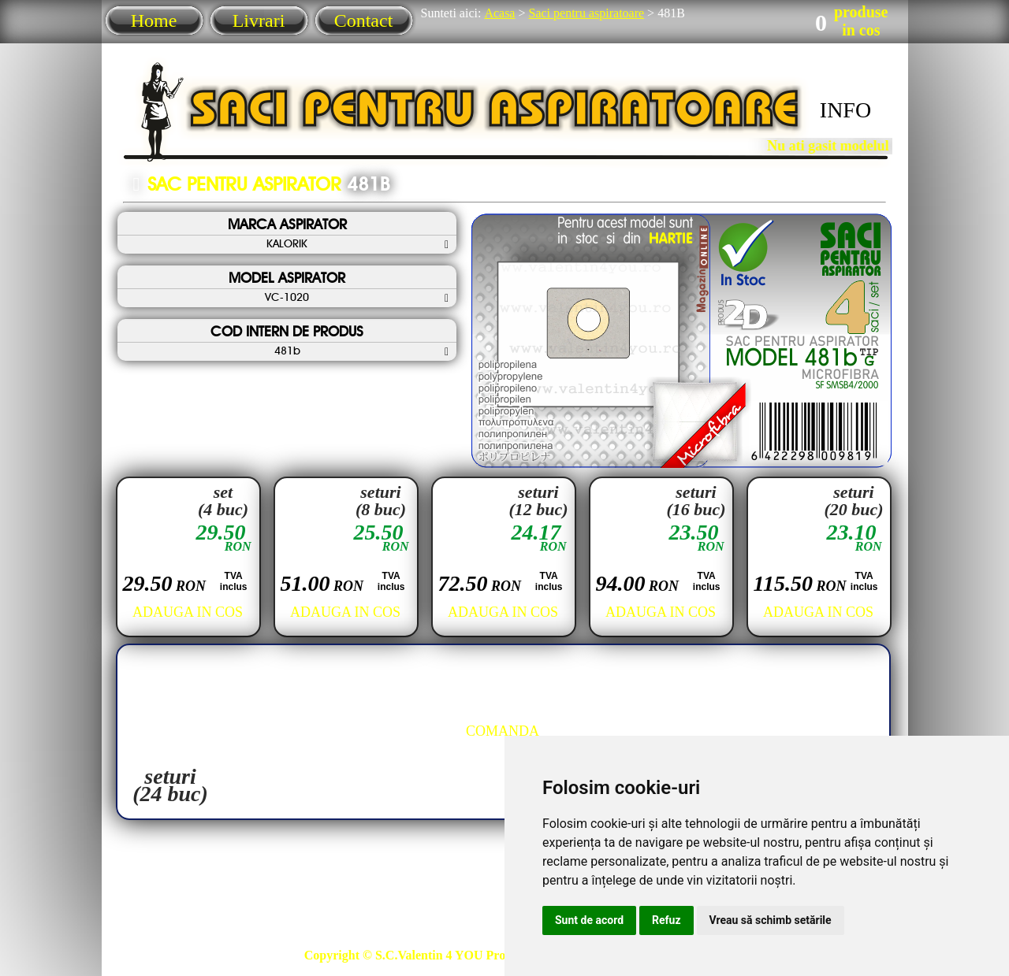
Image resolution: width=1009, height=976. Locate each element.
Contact (363, 20)
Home (154, 20)
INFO (845, 110)
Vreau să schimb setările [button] (770, 920)
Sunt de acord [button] (589, 920)
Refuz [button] (666, 920)
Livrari (259, 20)
